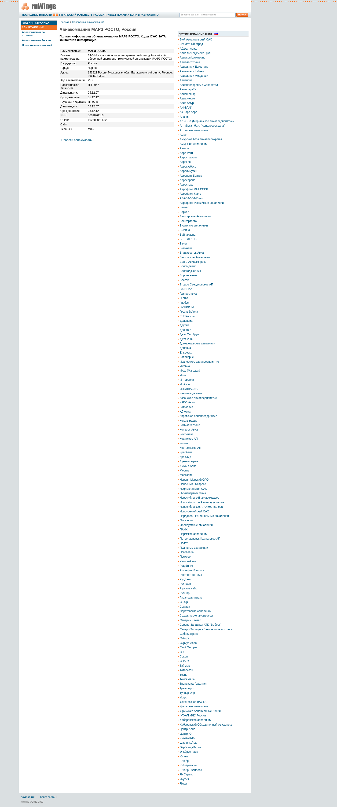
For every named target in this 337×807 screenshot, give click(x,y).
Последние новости (37, 14)
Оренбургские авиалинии (196, 525)
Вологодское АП (190, 271)
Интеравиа (187, 379)
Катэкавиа (186, 407)
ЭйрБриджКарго (190, 747)
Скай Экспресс (189, 647)
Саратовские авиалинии (195, 611)
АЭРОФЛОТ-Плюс (191, 198)
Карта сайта (47, 797)
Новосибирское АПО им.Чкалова (201, 506)
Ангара (184, 148)
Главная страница (35, 22)
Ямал (183, 783)
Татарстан (186, 670)
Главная (64, 22)
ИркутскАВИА (189, 389)
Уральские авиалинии (194, 706)
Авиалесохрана (190, 62)
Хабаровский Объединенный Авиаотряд (206, 724)
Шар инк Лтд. (188, 742)
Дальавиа (186, 320)
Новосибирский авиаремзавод (199, 497)
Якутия (184, 779)
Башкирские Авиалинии (195, 216)
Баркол (184, 212)
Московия (186, 475)
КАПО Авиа (187, 402)
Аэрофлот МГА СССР (194, 189)
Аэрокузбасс (188, 166)
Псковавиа (187, 552)
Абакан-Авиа (188, 48)
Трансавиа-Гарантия (193, 683)
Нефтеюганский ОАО (193, 488)
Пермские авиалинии (193, 534)
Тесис (183, 674)
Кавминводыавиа (191, 393)
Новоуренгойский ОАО (194, 511)
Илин (183, 375)
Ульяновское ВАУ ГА (193, 702)
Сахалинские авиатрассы (196, 615)
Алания (185, 116)
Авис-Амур (187, 103)
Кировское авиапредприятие (198, 416)
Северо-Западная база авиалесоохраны (206, 629)
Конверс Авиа (189, 429)
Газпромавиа (188, 293)
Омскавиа (186, 520)
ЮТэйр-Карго (188, 765)
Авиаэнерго (187, 98)
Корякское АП (189, 438)
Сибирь (185, 638)
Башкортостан (189, 221)
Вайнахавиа (187, 234)
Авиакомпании (33, 27)
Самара (185, 606)
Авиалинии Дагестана (194, 66)
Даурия (184, 325)
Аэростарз (186, 184)
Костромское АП (190, 447)
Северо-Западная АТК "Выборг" (200, 624)
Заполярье (187, 357)
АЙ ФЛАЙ (186, 107)
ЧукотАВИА (187, 738)
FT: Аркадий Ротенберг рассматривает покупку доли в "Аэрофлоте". (109, 14)
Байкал (184, 207)
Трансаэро (187, 688)
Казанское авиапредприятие (198, 398)
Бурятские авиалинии (194, 225)
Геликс (184, 298)
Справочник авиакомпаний (88, 22)
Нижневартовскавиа (193, 493)
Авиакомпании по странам (33, 34)
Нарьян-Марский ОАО (194, 479)
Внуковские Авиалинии (195, 257)
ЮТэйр (184, 761)
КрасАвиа (186, 452)
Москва (184, 470)
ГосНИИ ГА (187, 307)
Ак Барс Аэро (188, 112)
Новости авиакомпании (77, 140)
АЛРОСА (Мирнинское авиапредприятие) (207, 121)
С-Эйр (184, 602)
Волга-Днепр (188, 266)
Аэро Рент (186, 153)
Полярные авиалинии (194, 547)
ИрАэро (185, 384)
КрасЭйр (185, 457)
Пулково (185, 556)
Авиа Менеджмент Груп (195, 53)
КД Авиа (185, 411)
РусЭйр (185, 593)
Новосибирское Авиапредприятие (202, 502)
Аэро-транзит (188, 157)
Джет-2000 (187, 339)
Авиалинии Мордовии (194, 75)
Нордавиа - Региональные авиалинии (204, 516)
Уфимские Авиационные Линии (200, 711)
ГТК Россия (187, 316)
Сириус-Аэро (188, 643)
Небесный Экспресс (193, 484)
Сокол (184, 656)
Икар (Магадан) (190, 370)
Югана (184, 756)
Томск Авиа (187, 679)
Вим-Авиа (186, 248)
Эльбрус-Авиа (189, 751)
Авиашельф (187, 94)
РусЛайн (185, 584)
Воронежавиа (189, 275)
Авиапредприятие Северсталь (199, 85)
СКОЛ (183, 652)
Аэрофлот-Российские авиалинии (202, 202)
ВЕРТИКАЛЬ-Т (189, 239)
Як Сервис (186, 774)
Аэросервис (187, 180)
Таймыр (185, 665)
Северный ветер (190, 620)
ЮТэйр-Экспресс (191, 770)
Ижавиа (185, 366)
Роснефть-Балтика (192, 570)
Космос (184, 443)
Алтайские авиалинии (194, 130)
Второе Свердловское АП (196, 284)
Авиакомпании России (36, 40)
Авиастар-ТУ (188, 89)
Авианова (186, 80)
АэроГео (185, 162)
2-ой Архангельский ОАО (196, 39)
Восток (184, 280)
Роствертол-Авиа (191, 575)
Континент (186, 434)
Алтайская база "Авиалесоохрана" (202, 125)
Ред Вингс (186, 565)
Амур (183, 134)
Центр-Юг (186, 733)
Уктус (183, 697)
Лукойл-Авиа (188, 466)
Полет (184, 543)
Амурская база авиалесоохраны (201, 139)
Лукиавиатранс (189, 461)
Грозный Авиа (189, 311)
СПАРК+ (185, 661)
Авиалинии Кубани (192, 71)
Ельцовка (186, 352)
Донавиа (185, 348)
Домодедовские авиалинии (197, 343)
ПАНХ (183, 529)
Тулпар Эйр (187, 692)
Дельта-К (185, 330)
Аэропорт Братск (191, 175)
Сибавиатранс (189, 633)
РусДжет (185, 579)
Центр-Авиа (187, 729)
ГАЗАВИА (186, 289)
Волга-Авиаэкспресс (193, 261)
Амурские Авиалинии (193, 144)
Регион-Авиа (188, 561)
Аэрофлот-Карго (190, 193)
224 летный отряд (191, 44)
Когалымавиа (188, 420)
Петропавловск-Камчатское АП (200, 538)
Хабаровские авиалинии (196, 720)
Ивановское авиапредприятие (199, 361)
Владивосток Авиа (192, 252)
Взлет (183, 243)
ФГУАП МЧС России (193, 715)
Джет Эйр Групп (190, 334)
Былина (185, 230)
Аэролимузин (188, 171)
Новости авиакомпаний (37, 45)
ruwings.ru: (28, 797)
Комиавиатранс (190, 425)
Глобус (184, 302)
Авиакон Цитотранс (192, 57)
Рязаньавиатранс (191, 597)
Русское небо (188, 588)
